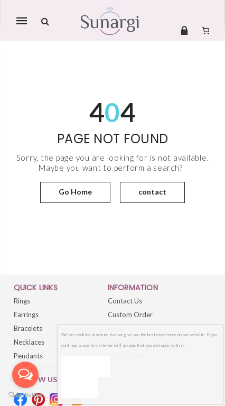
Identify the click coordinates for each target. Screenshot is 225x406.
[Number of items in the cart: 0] (205, 30)
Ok (85, 366)
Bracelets (28, 328)
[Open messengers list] (25, 375)
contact (152, 191)
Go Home (75, 191)
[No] (79, 387)
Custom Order (130, 314)
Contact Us (125, 301)
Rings (22, 301)
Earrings (26, 314)
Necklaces (29, 342)
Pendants (28, 356)
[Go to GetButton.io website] (25, 395)
